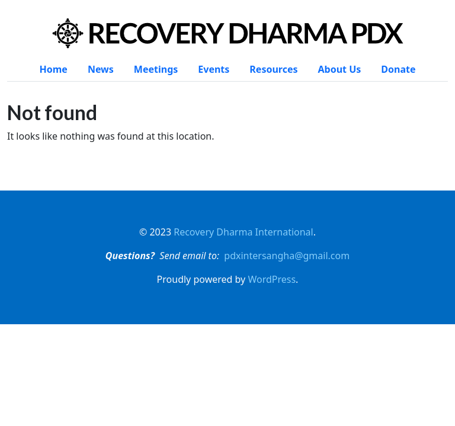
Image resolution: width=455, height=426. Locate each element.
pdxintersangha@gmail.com (287, 255)
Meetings (156, 69)
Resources (273, 69)
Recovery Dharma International (243, 231)
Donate (398, 69)
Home (53, 69)
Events (213, 69)
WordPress (272, 279)
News (101, 69)
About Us (339, 69)
